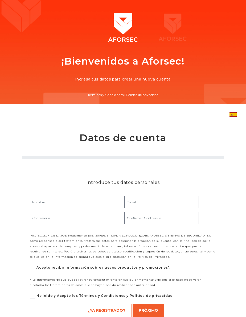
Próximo (148, 310)
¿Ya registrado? (106, 310)
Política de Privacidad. (153, 257)
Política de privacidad (142, 95)
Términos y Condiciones (106, 95)
